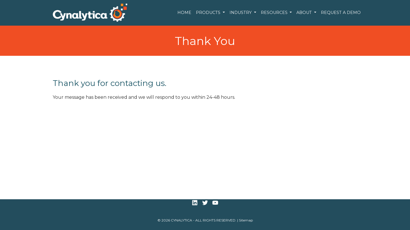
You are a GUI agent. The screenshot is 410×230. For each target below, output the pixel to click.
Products (209, 12)
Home (184, 12)
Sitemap (246, 220)
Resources (275, 12)
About (304, 12)
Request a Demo (341, 12)
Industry (241, 12)
